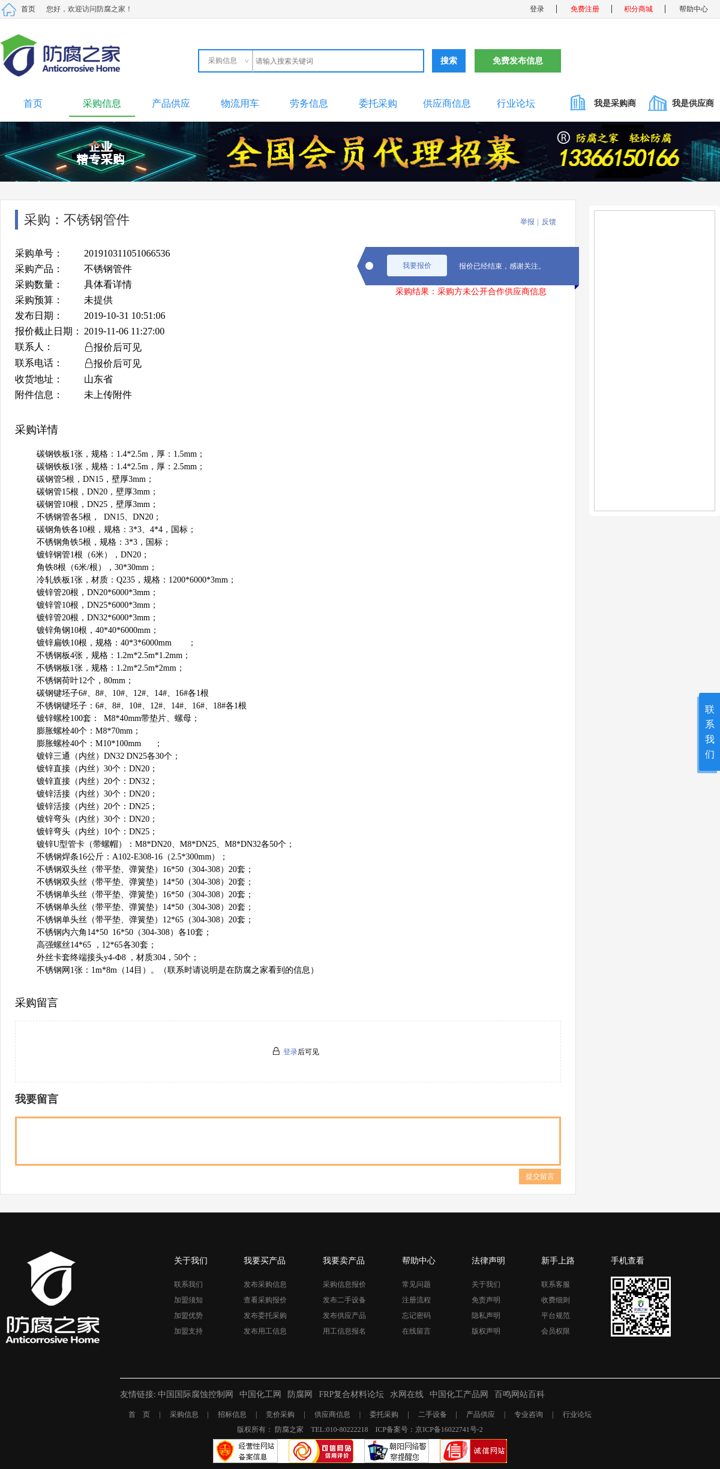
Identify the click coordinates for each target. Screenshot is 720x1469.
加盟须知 (188, 1300)
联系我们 (188, 1284)
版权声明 (486, 1331)
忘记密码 (416, 1315)
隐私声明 (486, 1315)
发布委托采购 (265, 1315)
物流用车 (240, 103)
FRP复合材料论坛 (351, 1394)
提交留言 (540, 1176)
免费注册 (585, 9)
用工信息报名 (344, 1331)
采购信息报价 (344, 1284)
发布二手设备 (344, 1300)
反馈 (549, 222)
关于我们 (486, 1284)
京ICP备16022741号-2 (449, 1429)
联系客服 (555, 1284)
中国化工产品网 (459, 1394)
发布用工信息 (265, 1331)
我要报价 (417, 265)
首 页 (139, 1414)
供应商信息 (447, 103)
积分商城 (638, 9)
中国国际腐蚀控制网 (195, 1394)
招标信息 (232, 1414)
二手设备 (432, 1414)
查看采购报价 (265, 1300)
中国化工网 (260, 1394)
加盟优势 (188, 1315)
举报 (527, 222)
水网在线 (407, 1394)
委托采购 (378, 103)
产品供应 (171, 103)
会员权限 (555, 1331)
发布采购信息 (265, 1284)
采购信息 (102, 103)
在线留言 (416, 1331)
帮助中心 (693, 9)
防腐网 (300, 1394)
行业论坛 (516, 103)
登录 (537, 9)
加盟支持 (188, 1331)
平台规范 (555, 1315)
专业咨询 (528, 1414)
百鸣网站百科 (519, 1394)
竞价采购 (280, 1414)
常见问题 (416, 1284)
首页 (28, 9)
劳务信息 (309, 103)
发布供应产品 (344, 1315)
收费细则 (555, 1300)
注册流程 (416, 1300)
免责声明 (486, 1300)
